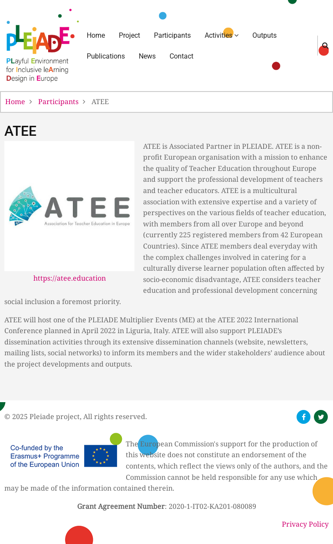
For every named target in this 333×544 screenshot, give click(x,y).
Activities (221, 35)
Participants (172, 35)
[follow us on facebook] (303, 417)
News (147, 56)
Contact (181, 56)
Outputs (264, 35)
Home (96, 35)
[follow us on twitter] (321, 417)
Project (129, 35)
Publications (106, 56)
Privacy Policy (305, 524)
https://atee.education (69, 278)
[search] (325, 45)
